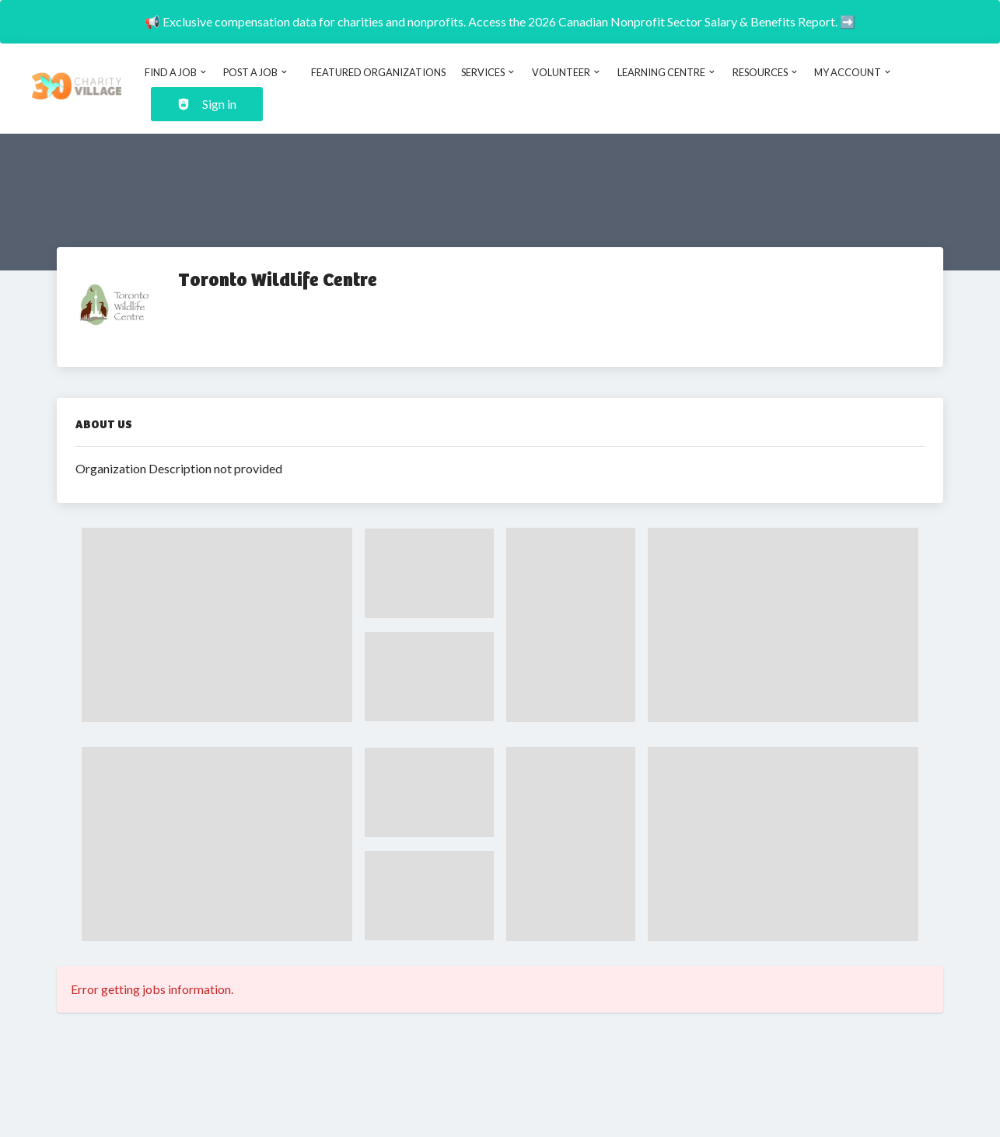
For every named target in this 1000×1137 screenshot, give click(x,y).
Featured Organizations (378, 72)
